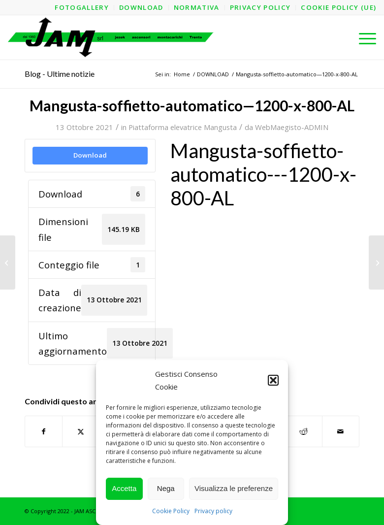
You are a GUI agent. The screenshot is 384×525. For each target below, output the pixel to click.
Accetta (124, 488)
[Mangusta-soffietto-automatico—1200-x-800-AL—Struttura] (7, 262)
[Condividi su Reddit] (303, 431)
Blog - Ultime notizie (60, 73)
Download (90, 155)
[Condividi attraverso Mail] (340, 431)
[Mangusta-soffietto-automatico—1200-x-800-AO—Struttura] (376, 262)
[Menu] (362, 37)
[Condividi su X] (81, 431)
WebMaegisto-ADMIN (291, 127)
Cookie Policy (171, 511)
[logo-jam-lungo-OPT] (111, 37)
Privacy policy (213, 511)
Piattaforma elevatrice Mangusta (182, 127)
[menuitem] (82, 7)
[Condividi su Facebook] (43, 431)
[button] (273, 380)
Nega (166, 488)
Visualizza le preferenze (233, 488)
